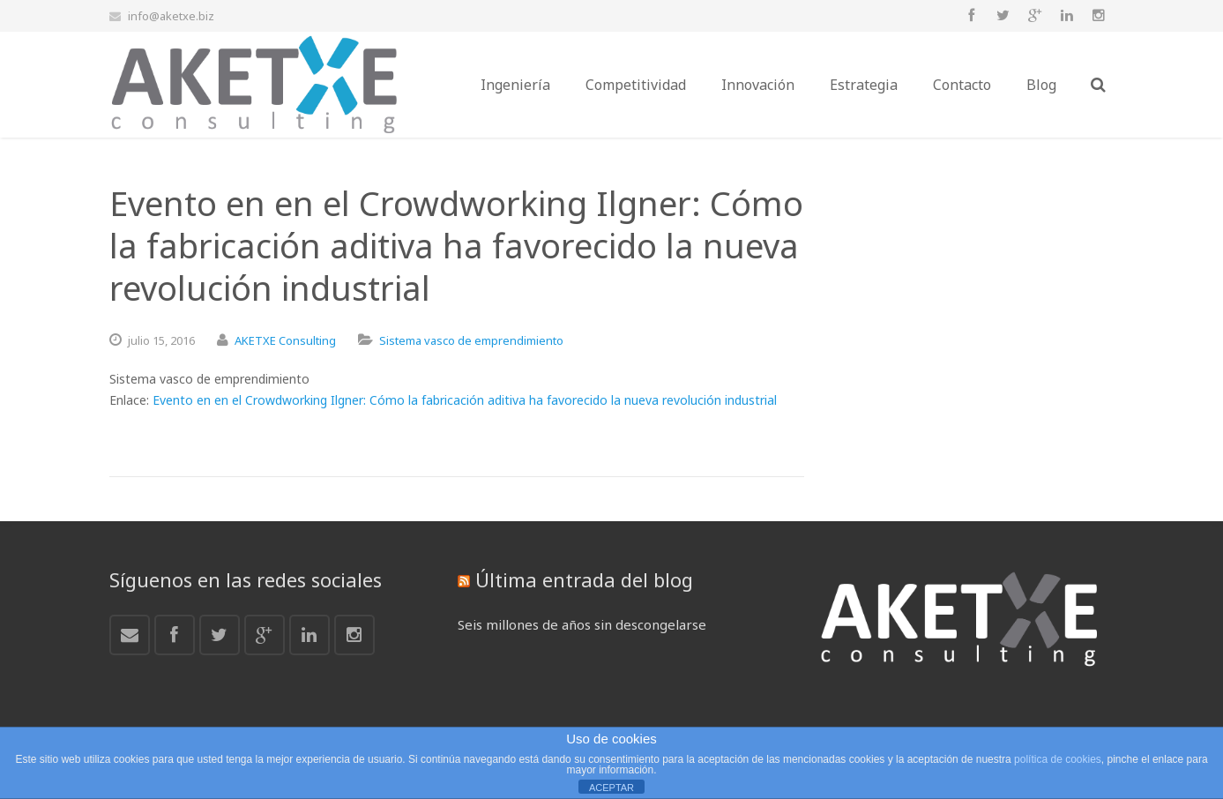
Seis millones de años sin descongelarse (582, 624)
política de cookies (1057, 759)
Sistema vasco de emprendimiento (471, 340)
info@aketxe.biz (171, 16)
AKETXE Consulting (285, 340)
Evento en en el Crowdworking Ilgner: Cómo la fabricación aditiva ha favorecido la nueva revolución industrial (465, 400)
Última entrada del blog (584, 579)
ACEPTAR (611, 787)
